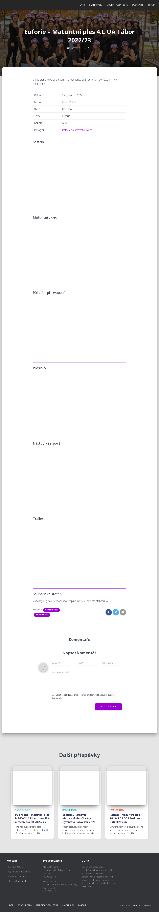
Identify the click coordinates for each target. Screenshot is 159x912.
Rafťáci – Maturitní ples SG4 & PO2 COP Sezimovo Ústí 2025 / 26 (126, 818)
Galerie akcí (137, 4)
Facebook (21, 881)
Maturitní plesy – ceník (117, 4)
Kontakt (151, 4)
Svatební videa (95, 4)
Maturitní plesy (51, 608)
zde (108, 599)
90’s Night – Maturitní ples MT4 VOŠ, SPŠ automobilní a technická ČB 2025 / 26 (32, 818)
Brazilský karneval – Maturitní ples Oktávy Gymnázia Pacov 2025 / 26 (78, 818)
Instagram (11, 881)
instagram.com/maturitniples (77, 128)
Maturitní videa (42, 613)
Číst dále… (37, 833)
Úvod (82, 4)
